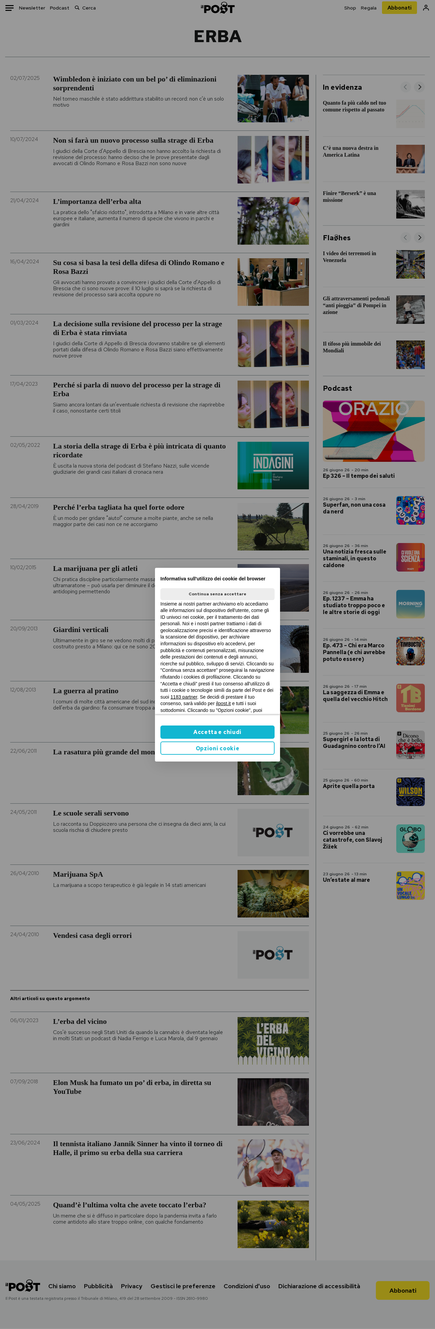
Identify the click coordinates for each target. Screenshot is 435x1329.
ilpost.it (223, 703)
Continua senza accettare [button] (217, 594)
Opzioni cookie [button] (218, 748)
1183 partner (184, 697)
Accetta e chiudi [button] (217, 732)
